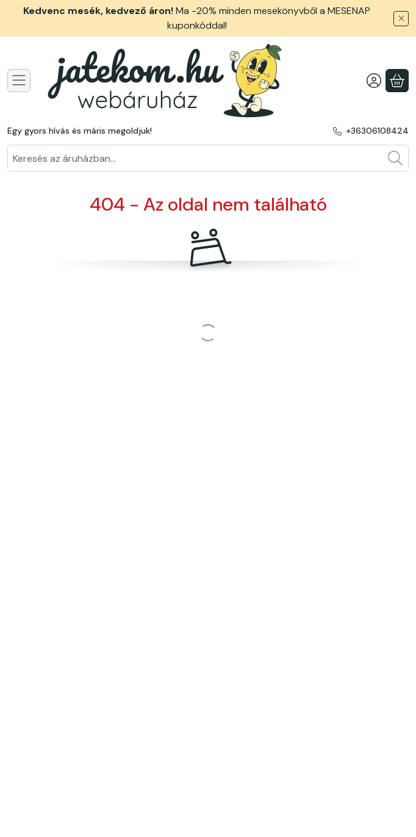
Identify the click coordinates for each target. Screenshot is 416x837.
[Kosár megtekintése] (397, 80)
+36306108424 (377, 130)
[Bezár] (401, 18)
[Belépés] (374, 80)
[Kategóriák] (18, 80)
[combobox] (208, 158)
